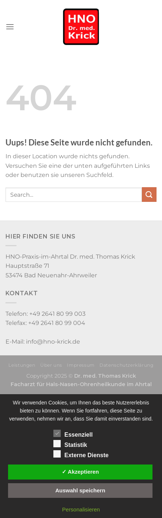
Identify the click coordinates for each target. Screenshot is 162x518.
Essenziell (73, 434)
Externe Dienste (81, 454)
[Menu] (9, 27)
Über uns (51, 365)
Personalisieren (81, 509)
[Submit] (149, 194)
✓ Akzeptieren (80, 472)
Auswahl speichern (80, 490)
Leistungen (21, 365)
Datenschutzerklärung (126, 365)
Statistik (70, 444)
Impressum (81, 365)
